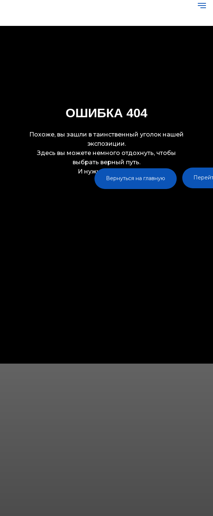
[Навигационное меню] (202, 5)
